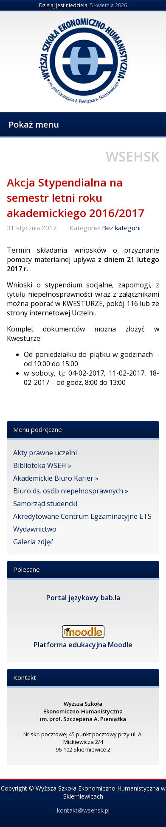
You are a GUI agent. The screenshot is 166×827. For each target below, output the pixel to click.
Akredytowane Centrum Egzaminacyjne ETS (82, 516)
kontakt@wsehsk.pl (83, 810)
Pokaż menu (33, 124)
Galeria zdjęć (33, 541)
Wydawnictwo (34, 529)
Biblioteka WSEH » (42, 465)
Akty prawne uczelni (45, 452)
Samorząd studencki (45, 503)
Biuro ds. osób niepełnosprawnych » (70, 491)
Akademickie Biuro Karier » (55, 478)
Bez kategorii (121, 227)
